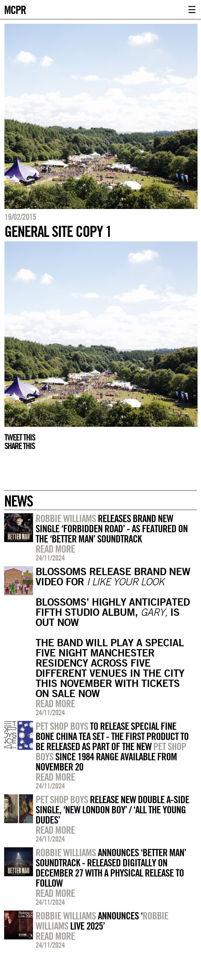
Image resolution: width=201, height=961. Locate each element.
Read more (55, 548)
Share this (19, 445)
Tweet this (19, 437)
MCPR (15, 9)
